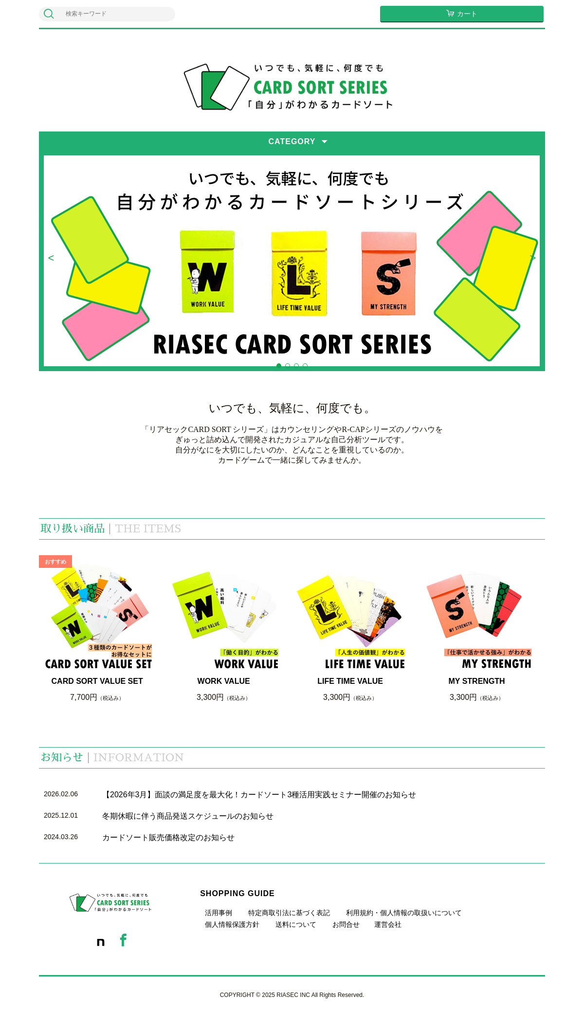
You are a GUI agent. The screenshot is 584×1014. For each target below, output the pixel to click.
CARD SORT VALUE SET (97, 681)
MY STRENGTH (477, 681)
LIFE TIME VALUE (350, 681)
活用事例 (218, 912)
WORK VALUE (224, 681)
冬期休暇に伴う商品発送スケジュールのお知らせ (188, 816)
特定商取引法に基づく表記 (289, 912)
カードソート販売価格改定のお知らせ (168, 837)
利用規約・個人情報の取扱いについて (404, 912)
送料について (295, 924)
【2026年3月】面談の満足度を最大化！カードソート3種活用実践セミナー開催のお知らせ (259, 794)
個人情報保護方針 (232, 924)
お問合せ (346, 924)
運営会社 (388, 924)
